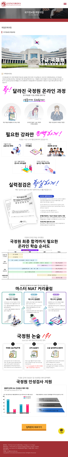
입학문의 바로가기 (34, 427)
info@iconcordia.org (12, 451)
